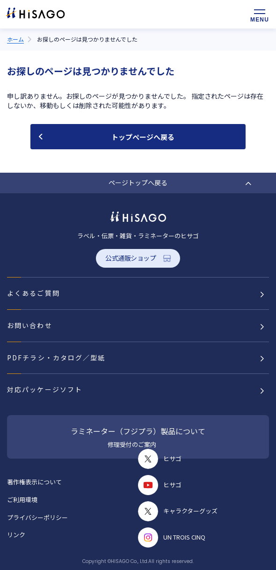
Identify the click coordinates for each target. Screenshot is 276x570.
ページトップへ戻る (138, 182)
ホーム (15, 39)
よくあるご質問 (33, 293)
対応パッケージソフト (44, 389)
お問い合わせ (29, 325)
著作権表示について (34, 481)
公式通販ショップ (130, 258)
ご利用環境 (22, 499)
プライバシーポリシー (37, 517)
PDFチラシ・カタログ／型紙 (56, 357)
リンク (16, 534)
